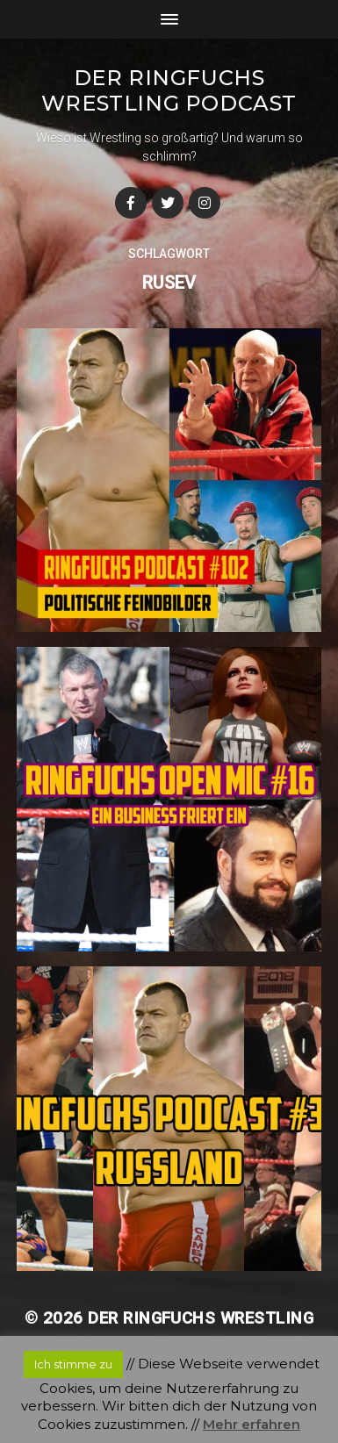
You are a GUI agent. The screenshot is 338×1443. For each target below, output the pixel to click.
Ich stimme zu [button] (73, 1364)
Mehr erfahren (251, 1424)
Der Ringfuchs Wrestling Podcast (169, 90)
